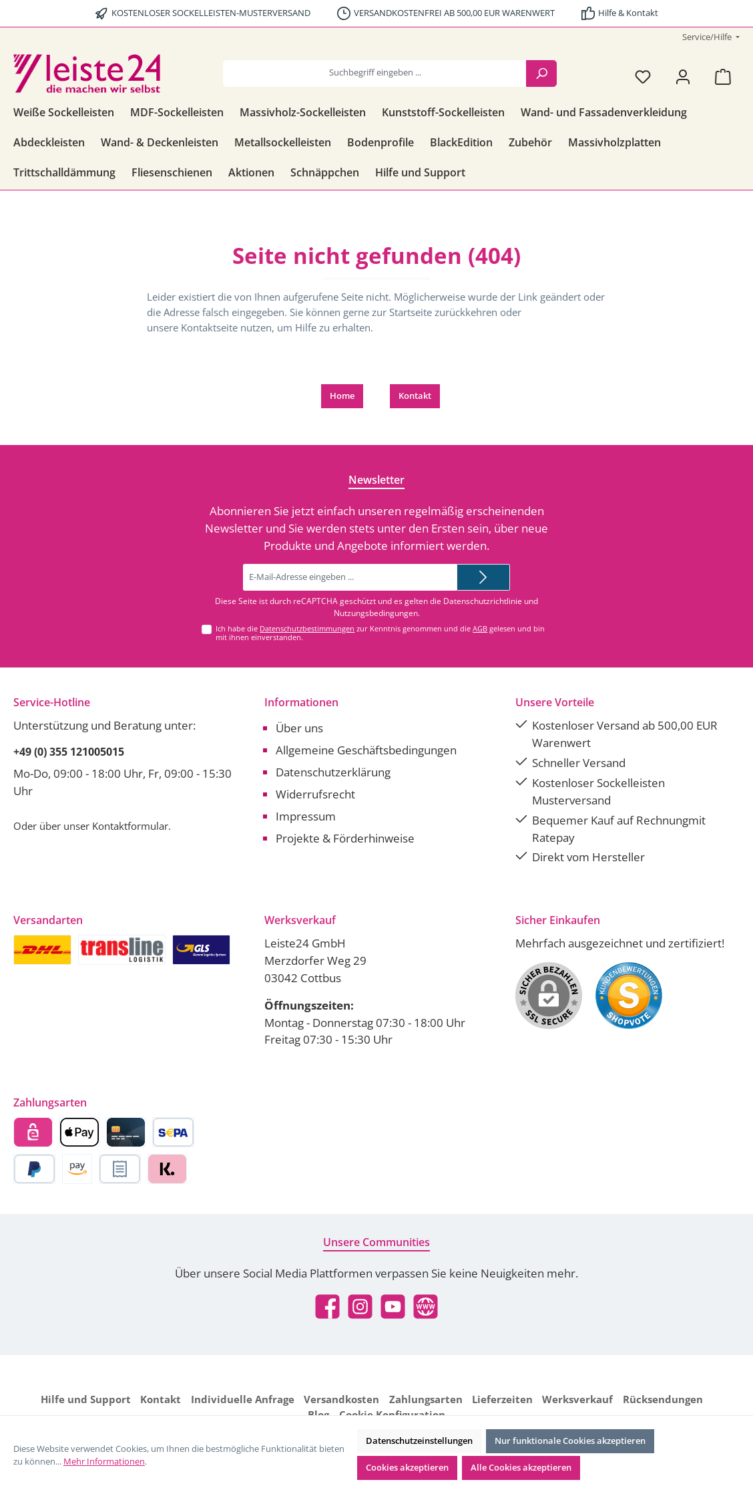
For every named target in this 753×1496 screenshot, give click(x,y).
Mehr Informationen (104, 1461)
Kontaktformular (130, 826)
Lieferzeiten (502, 1399)
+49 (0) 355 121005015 (68, 751)
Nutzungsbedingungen (376, 613)
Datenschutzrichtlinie (482, 601)
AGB (480, 628)
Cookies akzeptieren (407, 1467)
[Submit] (483, 577)
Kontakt (415, 396)
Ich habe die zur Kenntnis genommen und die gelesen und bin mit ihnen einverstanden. (380, 632)
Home (342, 396)
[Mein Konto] (683, 76)
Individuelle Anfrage (242, 1399)
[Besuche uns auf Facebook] (327, 1307)
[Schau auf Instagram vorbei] (360, 1307)
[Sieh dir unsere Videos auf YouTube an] (393, 1307)
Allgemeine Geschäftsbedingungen (366, 750)
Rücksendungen (663, 1399)
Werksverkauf (577, 1399)
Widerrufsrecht (315, 794)
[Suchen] (541, 73)
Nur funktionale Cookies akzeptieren (570, 1441)
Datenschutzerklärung (333, 772)
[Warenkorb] (723, 76)
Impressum (306, 816)
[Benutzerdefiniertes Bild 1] (628, 995)
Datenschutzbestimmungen (307, 628)
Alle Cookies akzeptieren (521, 1467)
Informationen (301, 702)
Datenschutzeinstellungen (419, 1441)
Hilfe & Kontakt (628, 13)
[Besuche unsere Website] (426, 1307)
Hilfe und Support (86, 1399)
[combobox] (375, 73)
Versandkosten (341, 1399)
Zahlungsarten (426, 1399)
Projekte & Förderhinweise (345, 838)
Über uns (299, 728)
